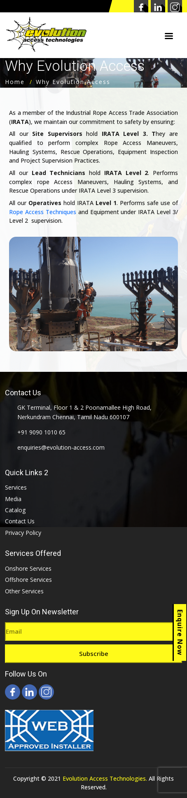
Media (13, 499)
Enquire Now (180, 632)
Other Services (24, 591)
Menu (169, 36)
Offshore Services (28, 579)
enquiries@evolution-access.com (61, 447)
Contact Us (20, 521)
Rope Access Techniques (42, 212)
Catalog (15, 510)
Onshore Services (28, 568)
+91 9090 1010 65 (41, 432)
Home (15, 82)
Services (16, 487)
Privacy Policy (23, 533)
